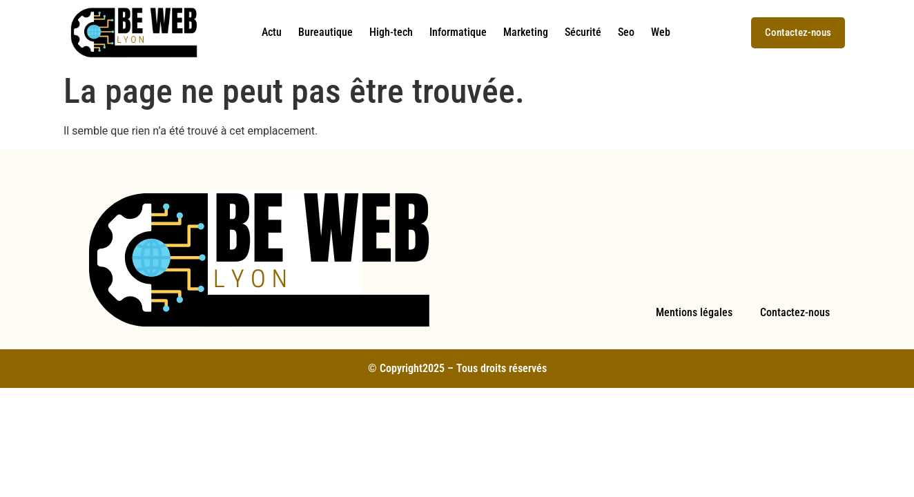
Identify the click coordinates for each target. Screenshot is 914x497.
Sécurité (583, 32)
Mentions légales (694, 312)
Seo (626, 32)
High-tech (391, 32)
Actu (272, 32)
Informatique (458, 32)
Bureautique (325, 32)
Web (660, 32)
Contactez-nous (795, 312)
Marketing (525, 32)
